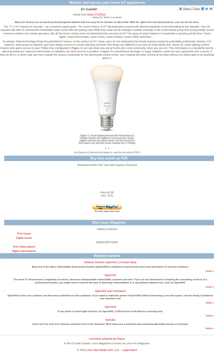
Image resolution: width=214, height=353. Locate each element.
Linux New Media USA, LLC (103, 350)
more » (210, 271)
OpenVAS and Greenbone (110, 291)
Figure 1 (77, 48)
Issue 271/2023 (96, 14)
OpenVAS (110, 275)
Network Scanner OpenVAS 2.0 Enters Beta (110, 262)
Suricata (110, 319)
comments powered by (107, 338)
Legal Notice (129, 350)
